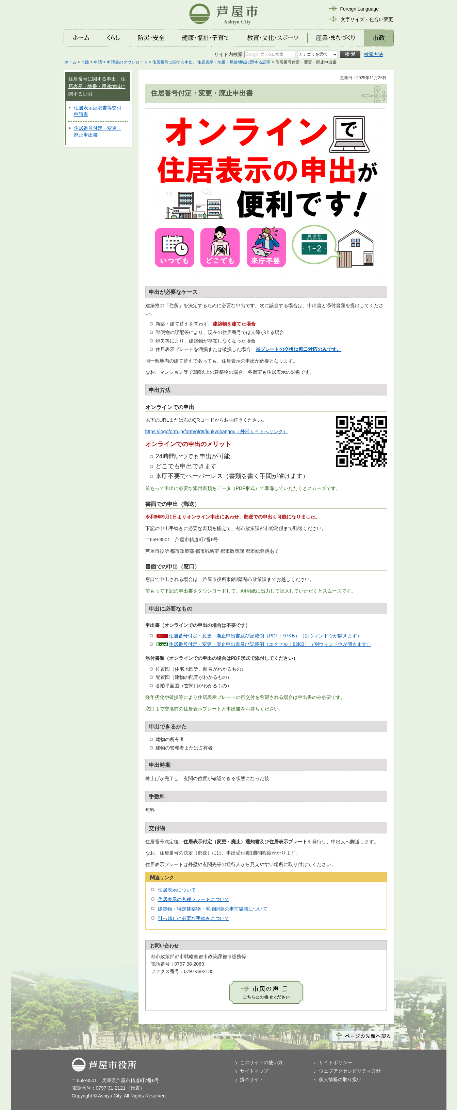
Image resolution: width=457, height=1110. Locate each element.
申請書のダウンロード (127, 62)
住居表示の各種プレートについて (193, 899)
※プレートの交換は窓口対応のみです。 (298, 349)
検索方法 (373, 54)
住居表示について (177, 890)
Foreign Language (359, 9)
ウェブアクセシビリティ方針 (350, 1071)
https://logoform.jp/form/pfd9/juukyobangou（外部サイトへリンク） (216, 431)
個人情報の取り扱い (340, 1079)
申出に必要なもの (170, 609)
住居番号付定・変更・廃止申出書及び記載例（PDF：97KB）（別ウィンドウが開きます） (265, 635)
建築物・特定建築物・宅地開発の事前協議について (212, 909)
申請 (98, 62)
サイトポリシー (335, 1062)
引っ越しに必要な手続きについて (193, 918)
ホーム (70, 62)
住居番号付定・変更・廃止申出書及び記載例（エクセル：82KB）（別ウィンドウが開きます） (270, 644)
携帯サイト (252, 1079)
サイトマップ (254, 1071)
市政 (85, 62)
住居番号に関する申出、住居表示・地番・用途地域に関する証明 (211, 62)
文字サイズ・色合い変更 (367, 19)
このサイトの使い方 (261, 1062)
